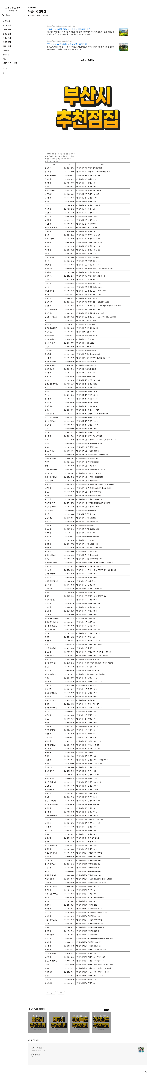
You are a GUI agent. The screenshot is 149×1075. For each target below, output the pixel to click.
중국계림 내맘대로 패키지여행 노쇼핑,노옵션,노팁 (67, 44)
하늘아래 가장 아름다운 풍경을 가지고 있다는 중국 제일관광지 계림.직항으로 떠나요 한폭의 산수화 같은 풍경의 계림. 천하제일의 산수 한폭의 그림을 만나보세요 (80, 33)
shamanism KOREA (38, 1051)
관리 (4, 73)
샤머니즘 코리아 (12, 7)
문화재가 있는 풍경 (10, 63)
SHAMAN (6, 21)
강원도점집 (7, 29)
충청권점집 (7, 33)
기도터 (5, 58)
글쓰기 (5, 68)
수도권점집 (7, 25)
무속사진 (6, 50)
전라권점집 (7, 37)
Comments (33, 1039)
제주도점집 (7, 46)
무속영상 (6, 54)
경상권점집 (7, 42)
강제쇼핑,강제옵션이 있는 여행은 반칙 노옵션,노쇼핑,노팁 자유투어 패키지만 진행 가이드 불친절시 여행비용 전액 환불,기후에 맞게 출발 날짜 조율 (80, 48)
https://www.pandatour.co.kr (57, 41)
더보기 (106, 1010)
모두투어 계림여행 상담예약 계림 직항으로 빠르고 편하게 (70, 29)
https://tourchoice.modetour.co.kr (59, 26)
